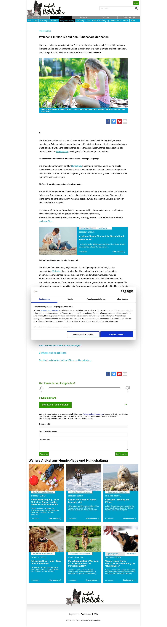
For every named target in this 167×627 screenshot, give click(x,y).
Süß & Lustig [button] (32, 21)
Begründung (44, 439)
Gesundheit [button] (54, 21)
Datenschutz (86, 614)
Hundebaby (76, 166)
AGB (96, 614)
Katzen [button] (83, 17)
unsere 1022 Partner (50, 310)
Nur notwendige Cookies (83, 334)
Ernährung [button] (80, 21)
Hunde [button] (61, 17)
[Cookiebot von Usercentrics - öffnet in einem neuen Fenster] (123, 291)
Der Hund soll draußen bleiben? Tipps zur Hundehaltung (65, 360)
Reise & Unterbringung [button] (100, 21)
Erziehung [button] (43, 21)
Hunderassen (62, 151)
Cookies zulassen (116, 334)
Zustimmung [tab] (44, 299)
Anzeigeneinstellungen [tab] (96, 299)
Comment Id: (44, 424)
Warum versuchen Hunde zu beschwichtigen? (60, 345)
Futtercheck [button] (129, 17)
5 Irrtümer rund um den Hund (52, 353)
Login (136, 3)
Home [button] (38, 17)
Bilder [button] (133, 21)
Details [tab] (70, 299)
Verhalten (56, 271)
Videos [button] (125, 21)
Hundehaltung (45, 31)
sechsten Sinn (45, 221)
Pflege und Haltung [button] (67, 21)
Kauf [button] (88, 21)
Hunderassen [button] (116, 21)
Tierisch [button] (106, 17)
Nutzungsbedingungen (93, 414)
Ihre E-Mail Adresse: (48, 432)
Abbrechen (44, 454)
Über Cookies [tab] (122, 299)
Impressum (74, 614)
